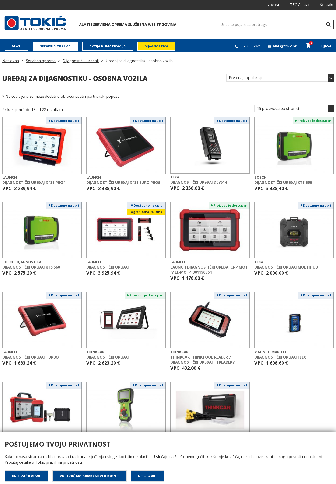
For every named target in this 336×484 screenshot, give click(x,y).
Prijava (325, 46)
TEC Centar (300, 4)
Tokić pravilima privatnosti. (59, 462)
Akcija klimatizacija (107, 46)
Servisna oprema (55, 46)
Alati (16, 46)
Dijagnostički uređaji (81, 60)
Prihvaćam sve (26, 476)
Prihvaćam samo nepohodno (89, 476)
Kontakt (327, 4)
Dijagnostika (156, 46)
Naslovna (10, 60)
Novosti (273, 4)
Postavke (147, 476)
